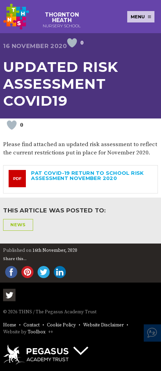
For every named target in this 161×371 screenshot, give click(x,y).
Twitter (9, 295)
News (18, 224)
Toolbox (37, 332)
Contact (31, 325)
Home (9, 325)
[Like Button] (72, 43)
